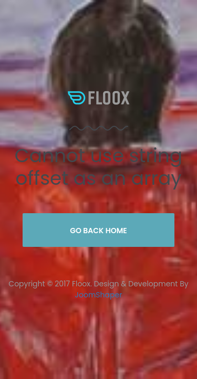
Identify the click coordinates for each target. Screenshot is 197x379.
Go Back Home (98, 230)
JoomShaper (98, 295)
